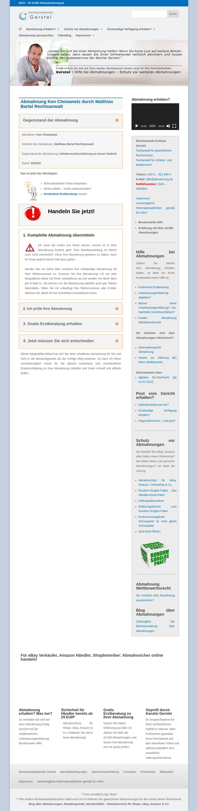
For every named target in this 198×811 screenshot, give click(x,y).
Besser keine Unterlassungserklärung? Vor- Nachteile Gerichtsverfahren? (157, 308)
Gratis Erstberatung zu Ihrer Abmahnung (118, 713)
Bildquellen (167, 771)
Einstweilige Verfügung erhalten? (129, 29)
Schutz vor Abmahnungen (81, 29)
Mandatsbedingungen (73, 771)
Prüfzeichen (148, 771)
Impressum (83, 35)
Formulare (129, 771)
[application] (155, 116)
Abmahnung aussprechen (36, 35)
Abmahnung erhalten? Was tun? (35, 712)
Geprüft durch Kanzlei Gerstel (159, 712)
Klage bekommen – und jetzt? (157, 420)
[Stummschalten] (168, 126)
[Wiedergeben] (137, 126)
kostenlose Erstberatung (153, 287)
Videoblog (64, 35)
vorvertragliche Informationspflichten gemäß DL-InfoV (155, 208)
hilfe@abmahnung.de (159, 179)
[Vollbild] (174, 126)
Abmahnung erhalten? (41, 29)
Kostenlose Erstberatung (60, 194)
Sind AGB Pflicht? (149, 531)
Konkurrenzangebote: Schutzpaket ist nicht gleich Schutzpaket (157, 521)
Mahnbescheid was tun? (153, 404)
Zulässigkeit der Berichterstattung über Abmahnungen (155, 626)
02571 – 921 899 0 (159, 174)
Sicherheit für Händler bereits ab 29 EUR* (77, 713)
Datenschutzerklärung (105, 771)
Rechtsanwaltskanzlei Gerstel (37, 771)
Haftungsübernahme (151, 500)
